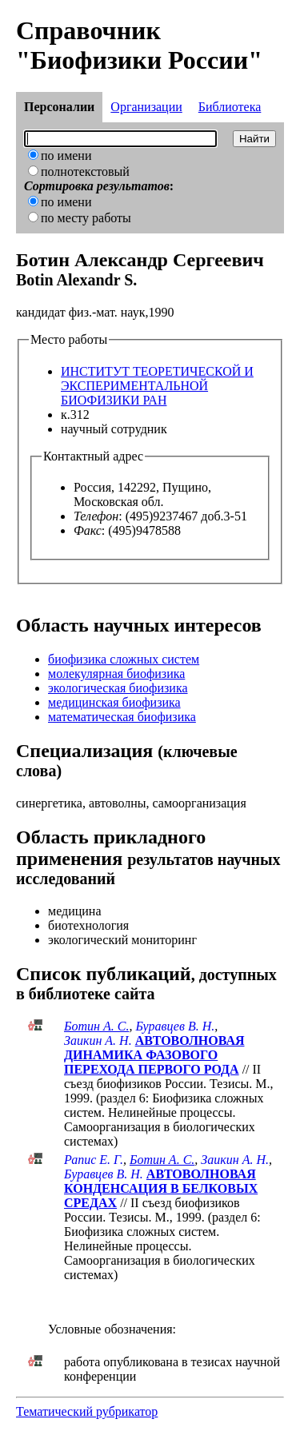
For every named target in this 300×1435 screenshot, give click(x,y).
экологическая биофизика (118, 688)
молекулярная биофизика (116, 673)
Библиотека (230, 107)
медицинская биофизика (114, 702)
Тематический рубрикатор (87, 1411)
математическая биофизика (122, 716)
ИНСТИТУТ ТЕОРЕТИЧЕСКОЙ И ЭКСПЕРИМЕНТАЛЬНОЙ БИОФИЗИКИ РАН (157, 386)
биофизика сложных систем (123, 659)
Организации (146, 107)
